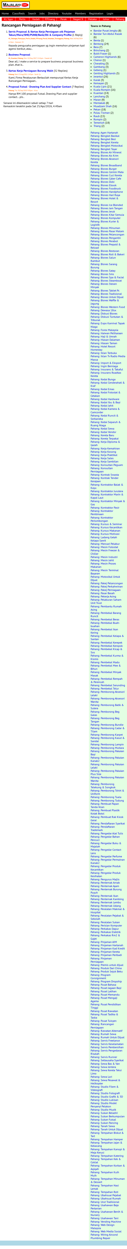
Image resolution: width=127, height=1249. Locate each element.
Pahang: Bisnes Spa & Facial (107, 277)
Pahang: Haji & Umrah (104, 336)
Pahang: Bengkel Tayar (104, 149)
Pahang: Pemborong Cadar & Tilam (108, 729)
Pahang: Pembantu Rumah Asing (106, 608)
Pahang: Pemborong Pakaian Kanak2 (107, 759)
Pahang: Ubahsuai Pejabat (106, 1195)
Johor (106, 19)
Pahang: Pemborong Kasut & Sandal (108, 739)
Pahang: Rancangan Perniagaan (102, 1025)
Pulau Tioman (102, 112)
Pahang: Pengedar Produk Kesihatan (106, 874)
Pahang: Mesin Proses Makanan (103, 565)
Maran (97, 99)
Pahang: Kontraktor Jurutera (107, 491)
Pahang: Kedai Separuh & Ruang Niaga (106, 423)
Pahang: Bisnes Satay (103, 270)
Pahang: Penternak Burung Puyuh (106, 891)
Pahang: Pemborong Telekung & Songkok (103, 785)
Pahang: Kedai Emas (102, 389)
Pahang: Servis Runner (104, 1057)
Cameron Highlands (105, 56)
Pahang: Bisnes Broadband (106, 165)
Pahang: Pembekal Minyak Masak (106, 673)
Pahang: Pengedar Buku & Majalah (106, 844)
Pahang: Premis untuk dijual (107, 965)
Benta (97, 40)
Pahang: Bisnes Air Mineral (106, 152)
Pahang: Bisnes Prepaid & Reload (106, 246)
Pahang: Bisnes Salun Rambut (103, 259)
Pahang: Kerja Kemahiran (105, 448)
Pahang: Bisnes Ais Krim (104, 155)
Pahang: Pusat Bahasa (103, 984)
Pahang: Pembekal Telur (105, 688)
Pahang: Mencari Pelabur (105, 543)
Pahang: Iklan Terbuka (104, 353)
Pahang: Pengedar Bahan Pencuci (105, 838)
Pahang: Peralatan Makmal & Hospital (108, 910)
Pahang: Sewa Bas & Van (105, 1063)
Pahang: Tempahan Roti (104, 1192)
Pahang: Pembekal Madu (105, 662)
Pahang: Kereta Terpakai (105, 438)
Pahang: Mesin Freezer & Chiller (105, 552)
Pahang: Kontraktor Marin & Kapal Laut (107, 496)
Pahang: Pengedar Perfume (106, 856)
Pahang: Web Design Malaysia (102, 1226)
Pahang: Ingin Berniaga (104, 366)
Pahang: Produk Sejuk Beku (107, 971)
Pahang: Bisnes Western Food (108, 307)
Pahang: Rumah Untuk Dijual (107, 1037)
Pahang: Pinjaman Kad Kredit (108, 948)
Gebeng (98, 70)
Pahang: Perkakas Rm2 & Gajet (105, 936)
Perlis (22, 19)
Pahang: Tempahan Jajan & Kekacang (106, 1144)
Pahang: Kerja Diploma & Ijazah (105, 443)
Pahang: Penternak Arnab (105, 882)
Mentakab (99, 103)
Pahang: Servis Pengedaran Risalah (106, 1052)
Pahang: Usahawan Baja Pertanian (105, 1206)
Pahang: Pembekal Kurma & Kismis (107, 657)
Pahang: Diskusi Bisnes (104, 313)
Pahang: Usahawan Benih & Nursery (107, 1213)
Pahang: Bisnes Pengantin (106, 238)
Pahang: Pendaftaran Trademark (103, 828)
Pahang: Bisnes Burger (104, 168)
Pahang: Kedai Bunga (103, 379)
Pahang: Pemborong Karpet (107, 734)
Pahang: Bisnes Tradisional (106, 293)
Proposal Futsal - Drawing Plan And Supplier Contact (40, 86)
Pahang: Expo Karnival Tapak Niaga (108, 325)
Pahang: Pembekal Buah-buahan (105, 624)
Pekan (97, 109)
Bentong (98, 43)
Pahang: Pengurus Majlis (105, 879)
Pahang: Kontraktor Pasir (105, 507)
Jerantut (98, 76)
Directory (53, 13)
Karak (97, 80)
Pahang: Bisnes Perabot (104, 241)
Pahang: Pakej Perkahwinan (107, 586)
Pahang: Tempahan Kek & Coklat (106, 1160)
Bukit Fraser (100, 53)
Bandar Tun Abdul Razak (108, 33)
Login (110, 13)
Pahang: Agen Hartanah (104, 132)
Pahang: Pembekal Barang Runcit (106, 614)
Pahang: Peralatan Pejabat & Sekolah (107, 917)
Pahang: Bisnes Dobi (102, 181)
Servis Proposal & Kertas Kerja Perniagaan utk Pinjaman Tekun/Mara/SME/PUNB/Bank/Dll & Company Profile (42, 33)
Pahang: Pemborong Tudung (107, 800)
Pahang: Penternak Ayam (105, 886)
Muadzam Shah (103, 106)
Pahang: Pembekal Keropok (107, 645)
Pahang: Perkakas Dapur (105, 928)
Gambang (99, 66)
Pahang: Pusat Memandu (105, 994)
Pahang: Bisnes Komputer (105, 218)
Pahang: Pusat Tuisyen (104, 1020)
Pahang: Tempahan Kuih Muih (105, 1173)
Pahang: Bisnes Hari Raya (105, 195)
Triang (97, 126)
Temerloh (99, 122)
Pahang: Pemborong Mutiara (107, 748)
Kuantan (98, 93)
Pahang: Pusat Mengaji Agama (104, 999)
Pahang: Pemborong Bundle (107, 724)
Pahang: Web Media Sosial (106, 1231)
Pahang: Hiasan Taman (104, 343)
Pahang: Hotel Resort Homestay (103, 348)
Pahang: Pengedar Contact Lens (106, 851)
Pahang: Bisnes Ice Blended (107, 205)
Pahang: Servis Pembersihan (107, 1047)
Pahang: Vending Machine (106, 1221)
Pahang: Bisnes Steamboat (106, 280)
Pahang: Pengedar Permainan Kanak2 (108, 861)
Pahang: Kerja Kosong (103, 451)
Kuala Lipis (100, 86)
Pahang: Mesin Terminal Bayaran (105, 571)
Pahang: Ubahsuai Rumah (106, 1198)
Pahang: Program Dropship (106, 981)
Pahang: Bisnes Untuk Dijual (107, 297)
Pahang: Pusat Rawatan (104, 1011)
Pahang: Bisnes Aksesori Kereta (105, 160)
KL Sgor (8, 19)
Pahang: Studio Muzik (103, 1109)
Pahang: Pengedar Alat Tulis (107, 833)
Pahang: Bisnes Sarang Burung (104, 265)
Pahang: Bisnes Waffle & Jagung (105, 302)
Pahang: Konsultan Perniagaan (102, 469)
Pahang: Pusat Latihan (104, 991)
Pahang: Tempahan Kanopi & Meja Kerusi (108, 1150)
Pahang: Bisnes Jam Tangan (107, 208)
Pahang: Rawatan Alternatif (106, 1030)
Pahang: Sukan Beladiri (104, 1113)
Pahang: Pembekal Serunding (108, 685)
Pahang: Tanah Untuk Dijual (107, 1129)
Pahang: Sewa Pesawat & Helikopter (105, 1081)
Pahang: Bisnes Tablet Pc (105, 290)
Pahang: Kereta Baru (102, 435)
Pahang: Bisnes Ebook (104, 185)
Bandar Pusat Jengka (106, 30)
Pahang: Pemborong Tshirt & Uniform (107, 792)
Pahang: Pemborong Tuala (106, 797)
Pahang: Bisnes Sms (102, 274)
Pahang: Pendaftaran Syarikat (108, 823)
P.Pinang (50, 19)
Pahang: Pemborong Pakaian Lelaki (107, 766)
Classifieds (18, 13)
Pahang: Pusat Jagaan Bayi (106, 988)
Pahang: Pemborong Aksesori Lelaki (108, 693)
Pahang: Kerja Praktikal (104, 455)
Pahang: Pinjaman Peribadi (106, 955)
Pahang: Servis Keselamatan (107, 1044)
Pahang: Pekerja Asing (103, 596)
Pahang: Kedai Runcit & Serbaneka (104, 417)
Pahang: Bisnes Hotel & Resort (104, 200)
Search (32, 13)
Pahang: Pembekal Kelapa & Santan (107, 637)
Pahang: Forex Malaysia (104, 330)
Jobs (42, 13)
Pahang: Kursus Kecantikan (106, 527)
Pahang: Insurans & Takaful (107, 369)
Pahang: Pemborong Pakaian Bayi (107, 752)
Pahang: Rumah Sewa (103, 1034)
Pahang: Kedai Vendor (103, 432)
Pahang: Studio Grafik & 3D (107, 1096)
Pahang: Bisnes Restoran (105, 251)
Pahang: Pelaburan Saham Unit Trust (106, 601)
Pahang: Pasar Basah (103, 593)
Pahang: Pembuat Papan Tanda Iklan (105, 805)
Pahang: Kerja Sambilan (104, 461)
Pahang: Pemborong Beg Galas (105, 713)
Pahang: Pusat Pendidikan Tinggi (106, 1006)
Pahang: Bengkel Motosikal (107, 145)
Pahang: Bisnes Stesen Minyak (104, 285)
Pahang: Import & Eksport (106, 363)
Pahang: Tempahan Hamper (107, 1139)
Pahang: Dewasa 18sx (103, 310)
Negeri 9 (78, 19)
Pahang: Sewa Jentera (103, 1067)
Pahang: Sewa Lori (101, 1076)
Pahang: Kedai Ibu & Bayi (105, 402)
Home (5, 13)
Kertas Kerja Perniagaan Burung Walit (31, 71)
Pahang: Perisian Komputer (106, 925)
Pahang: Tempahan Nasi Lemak (105, 1187)
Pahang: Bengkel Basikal (105, 136)
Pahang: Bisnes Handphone (107, 191)
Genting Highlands (105, 73)
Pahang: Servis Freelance (105, 1040)
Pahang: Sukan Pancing (104, 1123)
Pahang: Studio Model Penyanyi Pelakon (104, 1104)
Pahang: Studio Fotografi (105, 1093)
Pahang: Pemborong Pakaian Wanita (107, 779)
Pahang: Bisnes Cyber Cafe (106, 178)
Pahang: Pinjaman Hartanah (107, 945)
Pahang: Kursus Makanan (105, 530)
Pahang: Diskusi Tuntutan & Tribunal (107, 318)
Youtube (67, 13)
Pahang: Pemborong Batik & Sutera (107, 706)
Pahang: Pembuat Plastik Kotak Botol (105, 811)
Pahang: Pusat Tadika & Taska (104, 1016)
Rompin (98, 119)
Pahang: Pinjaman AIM (104, 942)
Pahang (120, 19)
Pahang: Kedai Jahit (102, 405)
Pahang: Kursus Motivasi (105, 534)
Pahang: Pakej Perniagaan (106, 590)
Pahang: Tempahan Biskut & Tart (107, 1134)
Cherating (99, 63)
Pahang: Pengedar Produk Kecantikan (106, 867)
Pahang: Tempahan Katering (107, 1155)
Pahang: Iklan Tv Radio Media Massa (108, 357)
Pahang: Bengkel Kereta (104, 142)
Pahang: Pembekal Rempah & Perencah (107, 680)
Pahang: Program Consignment (101, 976)
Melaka (92, 19)
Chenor (98, 60)
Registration (96, 13)
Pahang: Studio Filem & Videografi (105, 1088)
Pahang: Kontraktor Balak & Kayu (107, 486)
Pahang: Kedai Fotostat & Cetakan (105, 394)
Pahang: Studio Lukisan (104, 1100)
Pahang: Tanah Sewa (103, 1126)
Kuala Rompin (102, 89)
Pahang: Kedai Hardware (105, 399)
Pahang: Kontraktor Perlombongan (102, 519)
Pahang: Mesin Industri (104, 557)
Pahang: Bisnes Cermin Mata (107, 172)
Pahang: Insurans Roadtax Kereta (106, 374)
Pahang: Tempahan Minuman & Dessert (108, 1180)
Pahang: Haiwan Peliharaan (107, 333)
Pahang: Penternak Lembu (106, 902)
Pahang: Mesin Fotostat (104, 547)
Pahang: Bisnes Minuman (105, 228)
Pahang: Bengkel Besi (103, 139)
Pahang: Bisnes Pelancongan (107, 234)
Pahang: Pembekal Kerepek (106, 642)
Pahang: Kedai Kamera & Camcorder (105, 410)
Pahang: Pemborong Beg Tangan (105, 719)
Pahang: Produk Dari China (106, 968)
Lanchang (99, 96)
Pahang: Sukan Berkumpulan (108, 1116)
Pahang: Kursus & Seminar (106, 524)
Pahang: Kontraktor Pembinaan (102, 512)
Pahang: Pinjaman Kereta (105, 951)
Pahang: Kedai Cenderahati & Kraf (108, 384)
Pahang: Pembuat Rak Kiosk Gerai (107, 818)
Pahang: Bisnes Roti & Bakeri (107, 254)
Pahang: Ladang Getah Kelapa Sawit (104, 539)
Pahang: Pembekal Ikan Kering (104, 631)
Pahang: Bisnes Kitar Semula (107, 214)
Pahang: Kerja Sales (102, 458)
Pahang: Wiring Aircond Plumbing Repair (104, 1236)
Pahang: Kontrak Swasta (105, 474)
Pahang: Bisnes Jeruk (103, 211)
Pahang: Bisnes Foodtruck (106, 188)
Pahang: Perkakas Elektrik (106, 932)
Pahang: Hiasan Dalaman (105, 339)
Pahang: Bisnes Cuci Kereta (106, 175)
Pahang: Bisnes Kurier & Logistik (105, 223)
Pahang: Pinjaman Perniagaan (101, 960)
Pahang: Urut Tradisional (105, 1202)
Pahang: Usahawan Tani (104, 1218)
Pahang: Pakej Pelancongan (107, 583)
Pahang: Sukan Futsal (103, 1119)
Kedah (36, 19)
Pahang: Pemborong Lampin (107, 744)
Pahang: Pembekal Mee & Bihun (106, 667)
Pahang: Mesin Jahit (102, 560)
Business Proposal (19, 54)
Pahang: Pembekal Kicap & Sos (106, 650)
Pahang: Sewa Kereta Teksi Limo (106, 1071)
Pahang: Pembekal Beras (105, 619)
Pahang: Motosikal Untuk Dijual (105, 578)
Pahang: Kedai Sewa (102, 428)
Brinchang (99, 50)
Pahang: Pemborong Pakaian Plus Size (107, 772)
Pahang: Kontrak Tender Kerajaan (104, 479)
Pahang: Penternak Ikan (104, 895)
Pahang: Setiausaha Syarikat (107, 1060)
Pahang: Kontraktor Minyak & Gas (108, 502)
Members (80, 13)
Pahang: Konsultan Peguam (107, 465)
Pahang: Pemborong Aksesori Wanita (108, 700)
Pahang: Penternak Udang (106, 905)
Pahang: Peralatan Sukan (105, 922)
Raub (97, 116)
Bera (96, 47)
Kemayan (99, 83)
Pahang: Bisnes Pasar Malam (107, 231)
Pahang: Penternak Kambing (107, 899)
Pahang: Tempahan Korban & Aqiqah (108, 1167)
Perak (63, 19)
